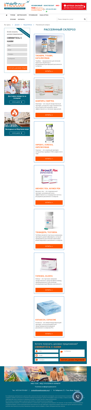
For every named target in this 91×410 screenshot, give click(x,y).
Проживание (33, 15)
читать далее (16, 102)
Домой (17, 25)
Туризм (12, 15)
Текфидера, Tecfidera (46, 232)
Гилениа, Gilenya (44, 276)
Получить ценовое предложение (73, 360)
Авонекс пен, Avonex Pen (47, 188)
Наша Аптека (27, 25)
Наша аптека (44, 15)
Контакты (21, 19)
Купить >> (49, 71)
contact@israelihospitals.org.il (40, 390)
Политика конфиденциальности (45, 387)
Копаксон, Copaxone (45, 320)
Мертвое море (22, 15)
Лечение (13, 19)
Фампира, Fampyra (44, 101)
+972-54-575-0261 (51, 9)
